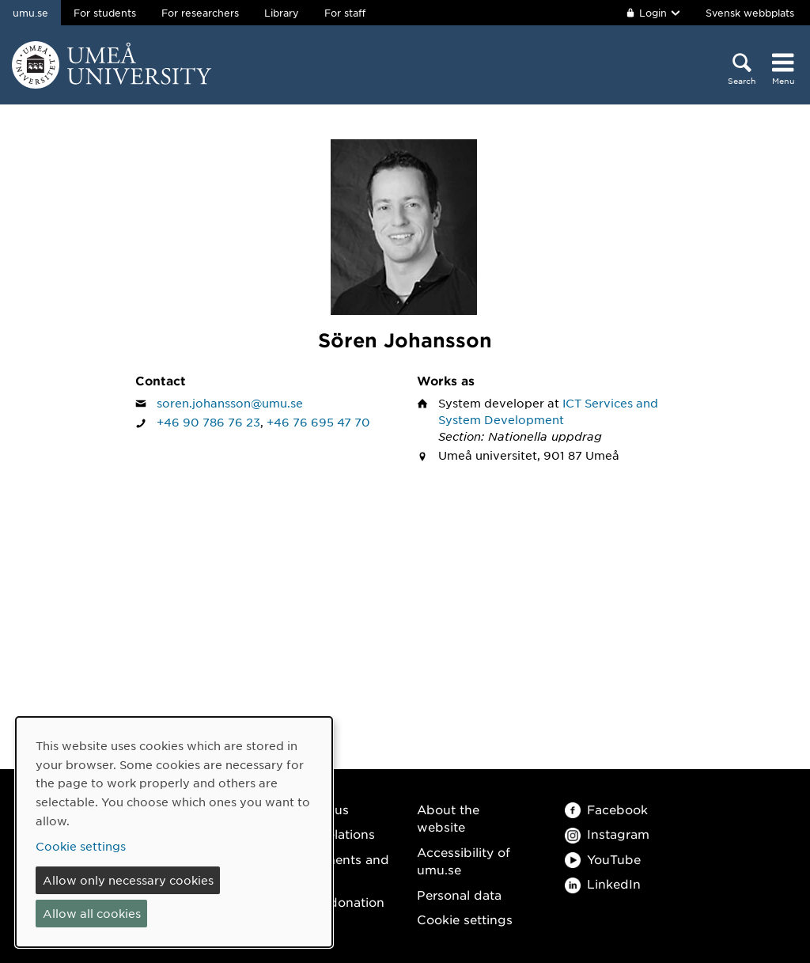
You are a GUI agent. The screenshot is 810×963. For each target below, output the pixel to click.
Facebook (606, 809)
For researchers (200, 12)
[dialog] (174, 832)
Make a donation (333, 901)
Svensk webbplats (750, 12)
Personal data (459, 894)
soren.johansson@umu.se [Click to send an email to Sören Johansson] (230, 403)
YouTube (603, 858)
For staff (344, 12)
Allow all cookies (92, 913)
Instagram (607, 833)
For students (105, 12)
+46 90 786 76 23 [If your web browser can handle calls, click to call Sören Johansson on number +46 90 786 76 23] (208, 422)
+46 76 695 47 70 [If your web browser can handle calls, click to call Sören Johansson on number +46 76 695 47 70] (318, 422)
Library (281, 12)
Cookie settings (465, 919)
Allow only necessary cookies (128, 880)
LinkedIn (603, 883)
